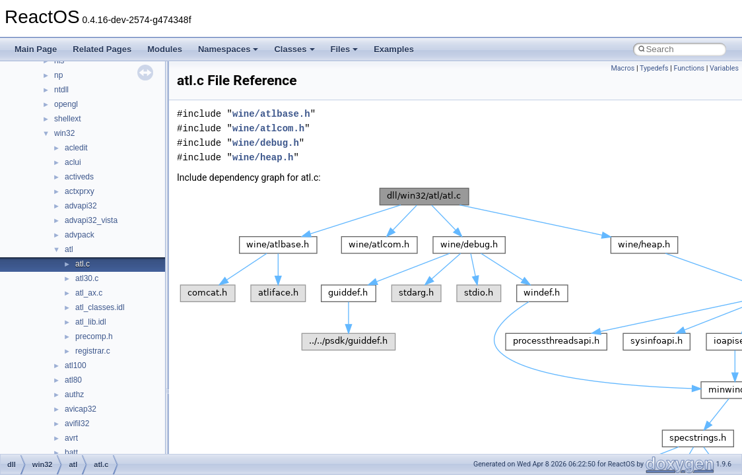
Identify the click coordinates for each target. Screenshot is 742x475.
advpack (79, 234)
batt (71, 452)
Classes (294, 49)
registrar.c (92, 351)
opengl (66, 104)
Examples (394, 49)
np (58, 75)
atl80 (73, 380)
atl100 (75, 365)
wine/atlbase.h (271, 114)
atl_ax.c (88, 293)
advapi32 (81, 205)
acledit (76, 147)
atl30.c (86, 278)
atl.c (82, 264)
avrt (71, 438)
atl (69, 249)
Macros (623, 68)
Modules (164, 49)
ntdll (61, 89)
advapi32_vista (91, 220)
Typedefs (654, 68)
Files (344, 49)
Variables (724, 68)
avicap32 (80, 409)
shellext (67, 118)
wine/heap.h (262, 157)
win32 (64, 133)
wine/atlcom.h (268, 128)
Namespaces (228, 49)
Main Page (36, 49)
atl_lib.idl (90, 322)
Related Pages (102, 49)
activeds (79, 176)
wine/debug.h (265, 143)
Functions (688, 68)
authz (74, 394)
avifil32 (77, 423)
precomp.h (94, 336)
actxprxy (79, 191)
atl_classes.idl (100, 307)
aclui (73, 162)
